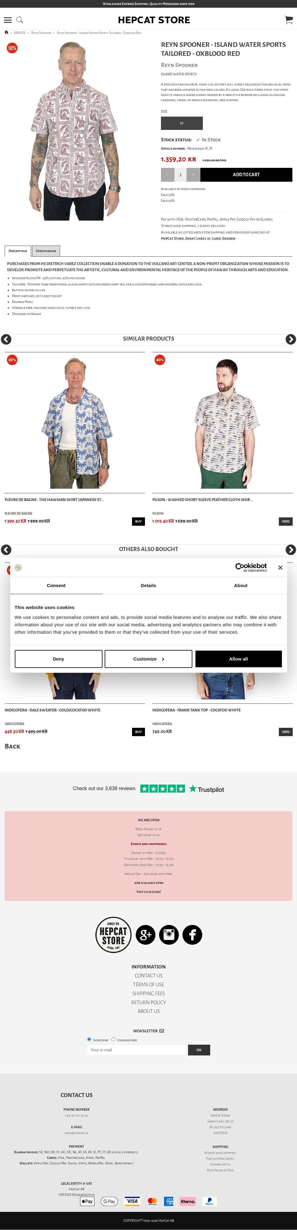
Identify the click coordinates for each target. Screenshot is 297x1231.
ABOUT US (149, 1011)
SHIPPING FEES (148, 993)
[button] (8, 20)
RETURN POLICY (148, 1002)
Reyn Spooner (41, 33)
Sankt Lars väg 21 (220, 1121)
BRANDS (20, 33)
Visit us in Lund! (148, 891)
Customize (148, 658)
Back (12, 746)
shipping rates (223, 1158)
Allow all (238, 658)
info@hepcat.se (76, 1133)
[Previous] (6, 339)
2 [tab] (78, 216)
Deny (58, 658)
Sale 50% (168, 200)
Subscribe (100, 1040)
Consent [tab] (56, 585)
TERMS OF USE (148, 984)
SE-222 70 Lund (220, 1127)
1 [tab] (69, 216)
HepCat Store (220, 1115)
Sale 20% (168, 195)
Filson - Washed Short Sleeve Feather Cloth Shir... (202, 499)
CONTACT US (149, 975)
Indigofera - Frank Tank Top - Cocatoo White (196, 710)
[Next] (291, 339)
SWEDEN (220, 1133)
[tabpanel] (74, 130)
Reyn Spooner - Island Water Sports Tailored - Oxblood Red (99, 33)
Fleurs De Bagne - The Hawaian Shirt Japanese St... (54, 499)
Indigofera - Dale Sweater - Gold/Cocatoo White (52, 710)
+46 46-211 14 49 (76, 1115)
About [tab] (241, 585)
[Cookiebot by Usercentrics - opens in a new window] (240, 567)
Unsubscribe (127, 1040)
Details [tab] (148, 585)
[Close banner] (280, 568)
